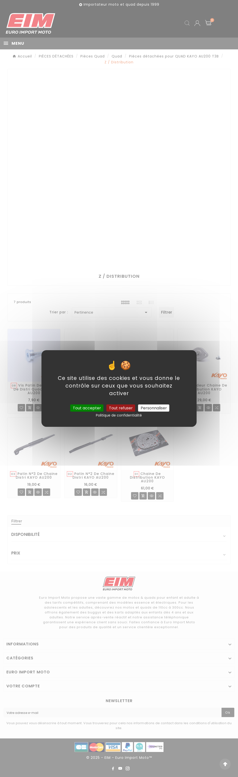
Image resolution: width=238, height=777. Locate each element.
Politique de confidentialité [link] (119, 415)
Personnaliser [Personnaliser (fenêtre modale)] (154, 408)
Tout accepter (87, 408)
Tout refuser (121, 408)
